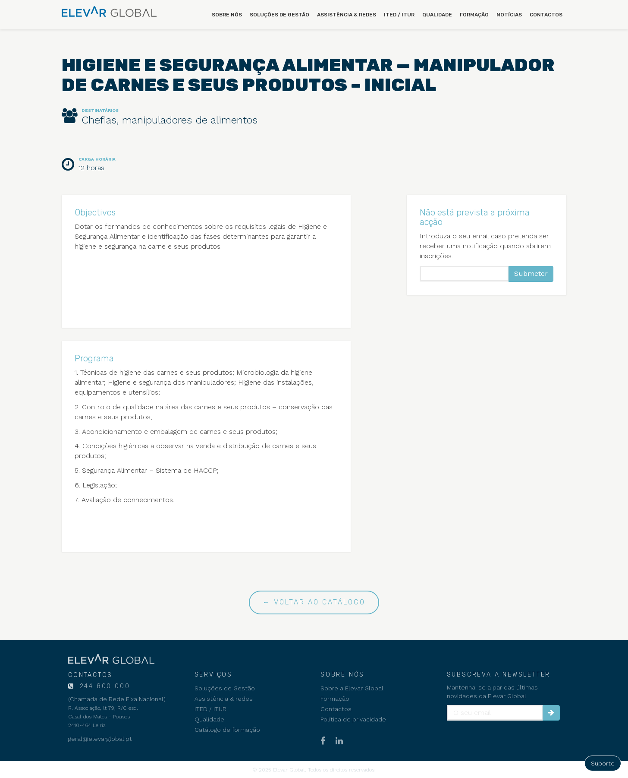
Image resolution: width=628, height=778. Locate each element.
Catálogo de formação (227, 729)
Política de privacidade (353, 719)
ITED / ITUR (399, 15)
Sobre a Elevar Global (351, 688)
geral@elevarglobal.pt (100, 738)
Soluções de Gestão (279, 15)
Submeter (531, 273)
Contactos (546, 15)
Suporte (603, 763)
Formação (474, 15)
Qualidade (437, 15)
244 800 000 (103, 686)
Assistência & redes (346, 15)
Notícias (509, 15)
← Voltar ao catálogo (314, 602)
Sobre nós (227, 15)
